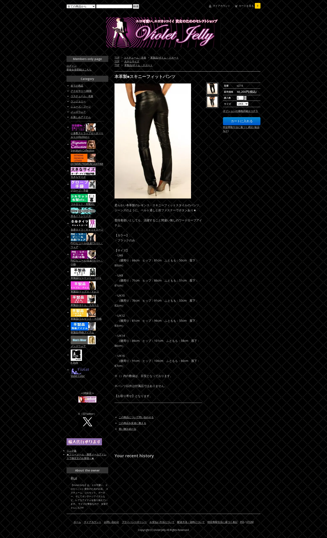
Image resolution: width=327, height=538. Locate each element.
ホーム (77, 522)
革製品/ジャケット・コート (86, 278)
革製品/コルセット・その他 (86, 318)
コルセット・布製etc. (83, 204)
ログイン (72, 66)
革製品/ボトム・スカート (164, 57)
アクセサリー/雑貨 (81, 91)
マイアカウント (221, 6)
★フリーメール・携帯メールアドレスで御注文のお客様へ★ (87, 456)
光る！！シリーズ (81, 216)
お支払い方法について (162, 522)
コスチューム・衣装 (135, 57)
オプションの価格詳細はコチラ (240, 111)
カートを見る (249, 6)
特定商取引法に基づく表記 (223, 522)
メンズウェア (78, 112)
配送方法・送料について (191, 522)
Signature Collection (82, 150)
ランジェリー (78, 101)
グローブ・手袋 (79, 190)
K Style (74, 362)
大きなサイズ (131, 61)
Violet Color (78, 376)
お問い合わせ (111, 522)
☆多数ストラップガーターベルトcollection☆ (87, 135)
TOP (116, 57)
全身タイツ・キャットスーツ (87, 229)
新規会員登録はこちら (79, 69)
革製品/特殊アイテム (82, 332)
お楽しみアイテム (81, 117)
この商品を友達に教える (132, 423)
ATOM (250, 522)
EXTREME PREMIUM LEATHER (87, 164)
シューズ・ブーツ (81, 106)
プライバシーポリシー (134, 522)
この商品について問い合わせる (136, 417)
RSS (242, 522)
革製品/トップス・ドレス (85, 291)
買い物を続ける (127, 429)
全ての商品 (77, 85)
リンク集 (72, 450)
